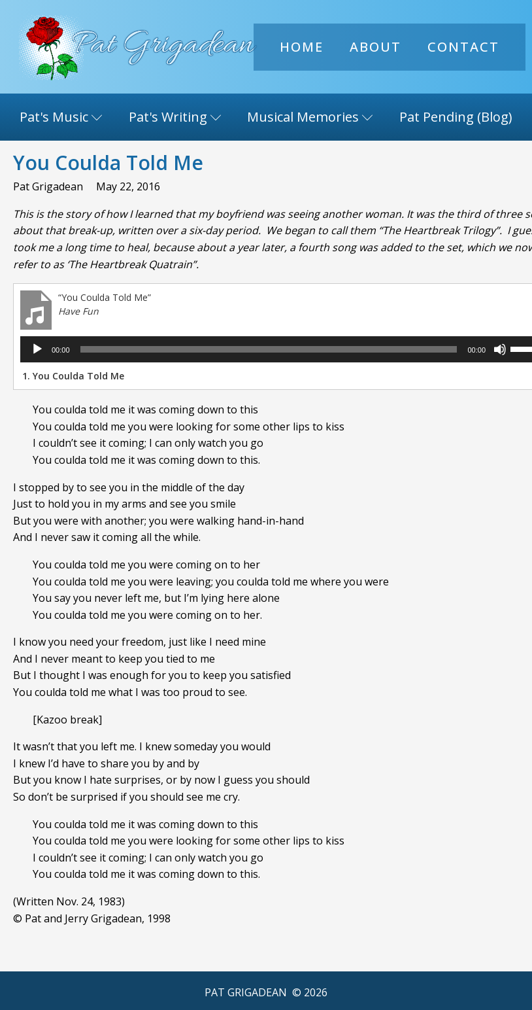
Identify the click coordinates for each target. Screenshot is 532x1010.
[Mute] (485, 349)
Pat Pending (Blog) (455, 117)
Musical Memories (310, 117)
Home (302, 47)
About (375, 47)
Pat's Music (61, 117)
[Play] (37, 349)
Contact (463, 47)
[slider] (261, 349)
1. (73, 376)
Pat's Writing (175, 117)
